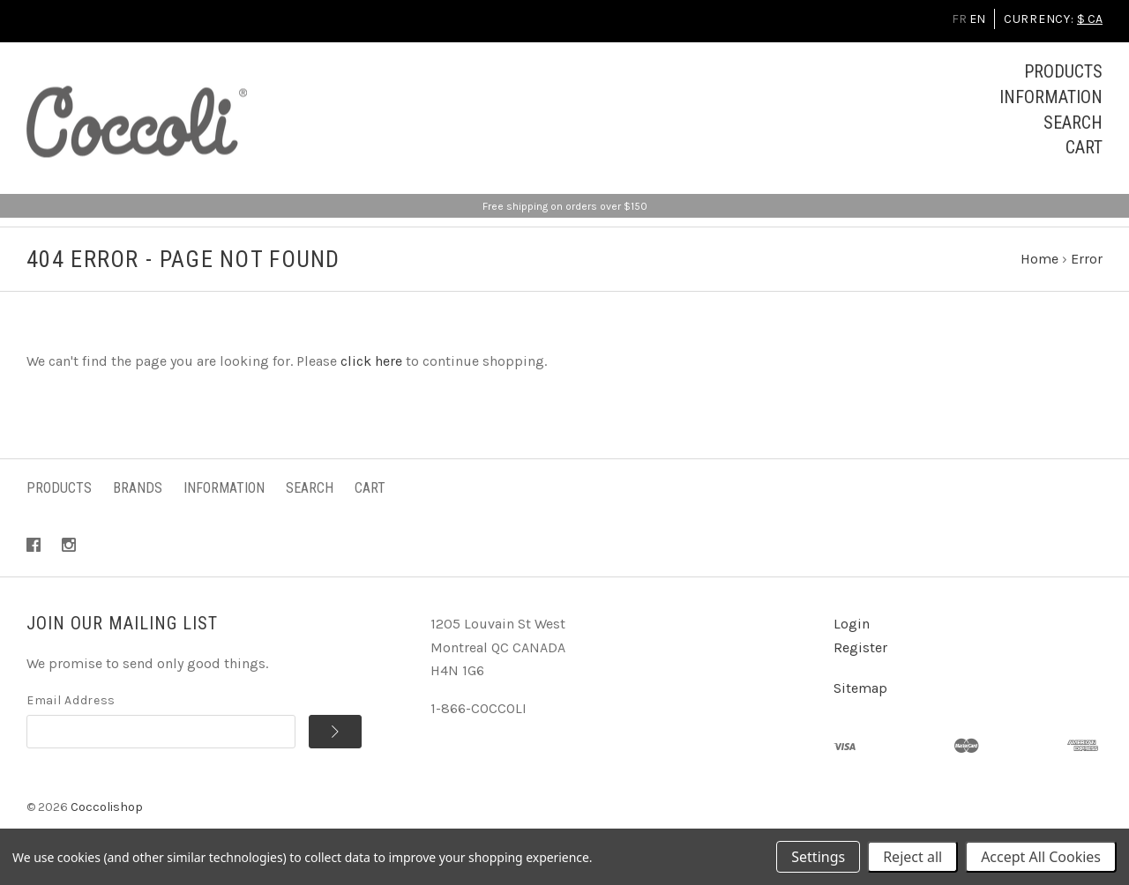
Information (1051, 97)
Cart (1084, 147)
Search (1073, 122)
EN (977, 18)
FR (959, 18)
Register (860, 647)
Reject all (912, 856)
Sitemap (860, 688)
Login (852, 623)
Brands (137, 488)
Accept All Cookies (1041, 856)
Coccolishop (107, 806)
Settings (818, 856)
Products (1063, 71)
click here (371, 361)
